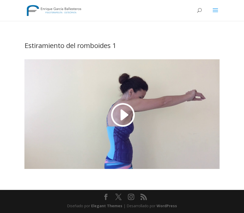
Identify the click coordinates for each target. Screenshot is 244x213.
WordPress (167, 205)
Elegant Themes (106, 205)
